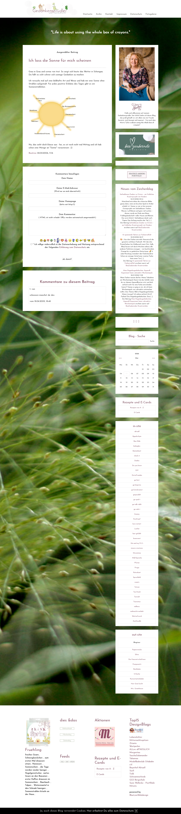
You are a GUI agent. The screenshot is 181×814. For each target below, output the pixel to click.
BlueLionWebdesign (139, 795)
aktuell (137, 431)
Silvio (137, 654)
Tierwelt (137, 597)
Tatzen (136, 587)
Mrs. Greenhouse (137, 688)
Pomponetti (137, 664)
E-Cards (137, 412)
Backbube (137, 669)
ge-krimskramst (137, 490)
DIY (136, 470)
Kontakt (109, 14)
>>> (153, 358)
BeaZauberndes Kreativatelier (137, 266)
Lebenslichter (136, 737)
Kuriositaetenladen (137, 679)
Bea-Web (137, 441)
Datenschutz (136, 14)
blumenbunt (137, 451)
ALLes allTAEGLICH (139, 749)
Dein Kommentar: (67, 216)
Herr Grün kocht (137, 684)
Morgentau (135, 752)
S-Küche (137, 674)
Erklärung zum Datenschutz (72, 247)
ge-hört (137, 480)
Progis (137, 568)
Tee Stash (137, 592)
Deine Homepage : (67, 203)
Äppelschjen (136, 436)
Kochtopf (136, 519)
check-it (137, 456)
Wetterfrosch (137, 616)
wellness (137, 606)
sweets (137, 582)
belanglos (136, 446)
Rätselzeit (137, 572)
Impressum (122, 14)
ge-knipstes (137, 485)
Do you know (137, 465)
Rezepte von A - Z (137, 408)
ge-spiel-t (136, 499)
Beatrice (33, 153)
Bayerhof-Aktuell (137, 768)
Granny (136, 514)
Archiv (99, 14)
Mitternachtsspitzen (139, 740)
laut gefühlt (137, 534)
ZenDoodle (137, 621)
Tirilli (132, 774)
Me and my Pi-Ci (137, 543)
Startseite (87, 14)
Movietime (137, 553)
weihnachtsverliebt (137, 611)
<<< (120, 358)
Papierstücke (137, 650)
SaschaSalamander (138, 755)
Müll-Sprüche (137, 558)
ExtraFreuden (137, 475)
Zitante (133, 743)
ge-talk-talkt (137, 504)
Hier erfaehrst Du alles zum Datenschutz (110, 811)
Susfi (132, 771)
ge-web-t (137, 509)
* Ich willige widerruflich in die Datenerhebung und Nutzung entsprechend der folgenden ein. (67, 246)
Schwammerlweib (137, 777)
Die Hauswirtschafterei (136, 659)
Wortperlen (135, 746)
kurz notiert (137, 524)
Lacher (136, 529)
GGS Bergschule (137, 780)
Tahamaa (134, 758)
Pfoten (136, 563)
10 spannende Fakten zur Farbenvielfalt (136, 235)
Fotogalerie (151, 14)
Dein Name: (67, 178)
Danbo (136, 461)
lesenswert (137, 538)
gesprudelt (137, 495)
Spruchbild (137, 577)
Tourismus (137, 602)
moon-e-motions (137, 548)
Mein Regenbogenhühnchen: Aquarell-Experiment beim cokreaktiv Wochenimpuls (137, 301)
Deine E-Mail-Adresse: (67, 189)
